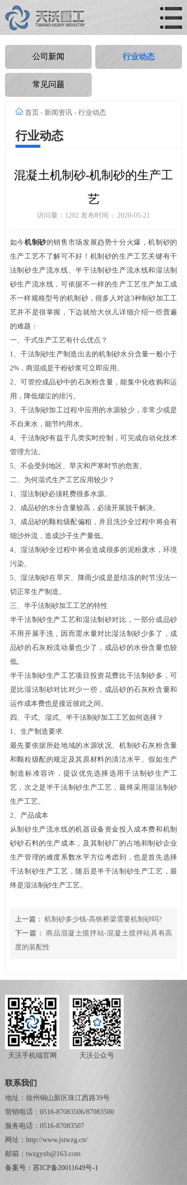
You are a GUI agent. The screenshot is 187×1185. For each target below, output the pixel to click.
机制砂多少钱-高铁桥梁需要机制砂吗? (103, 919)
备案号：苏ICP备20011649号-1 (51, 1168)
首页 (32, 112)
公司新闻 (48, 56)
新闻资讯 (58, 112)
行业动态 (139, 56)
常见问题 (48, 84)
